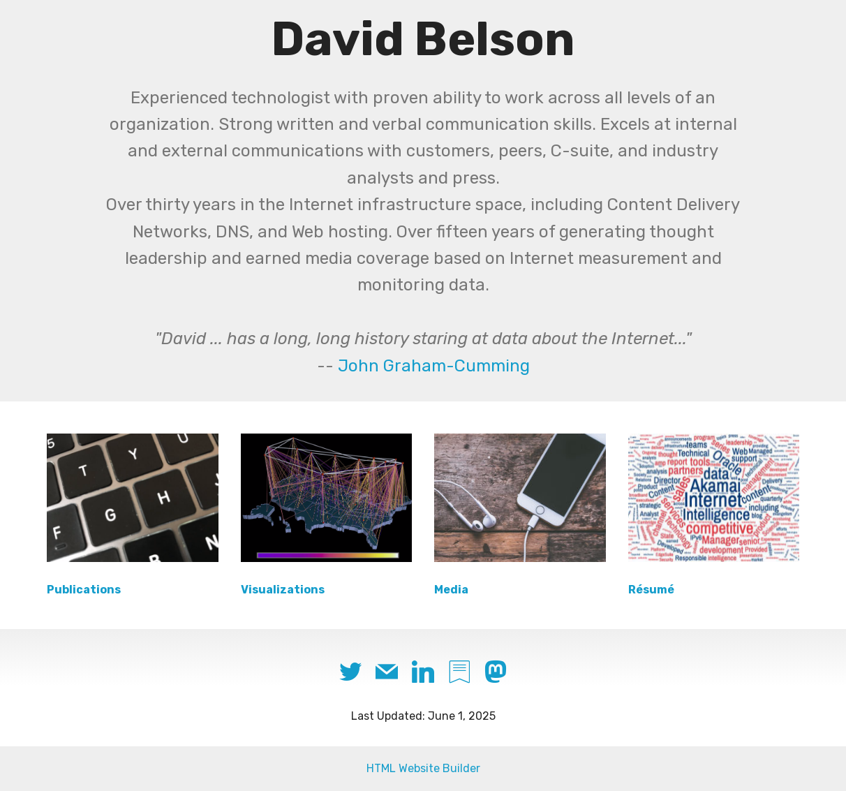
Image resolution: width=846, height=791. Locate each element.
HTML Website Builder (423, 768)
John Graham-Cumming (434, 366)
